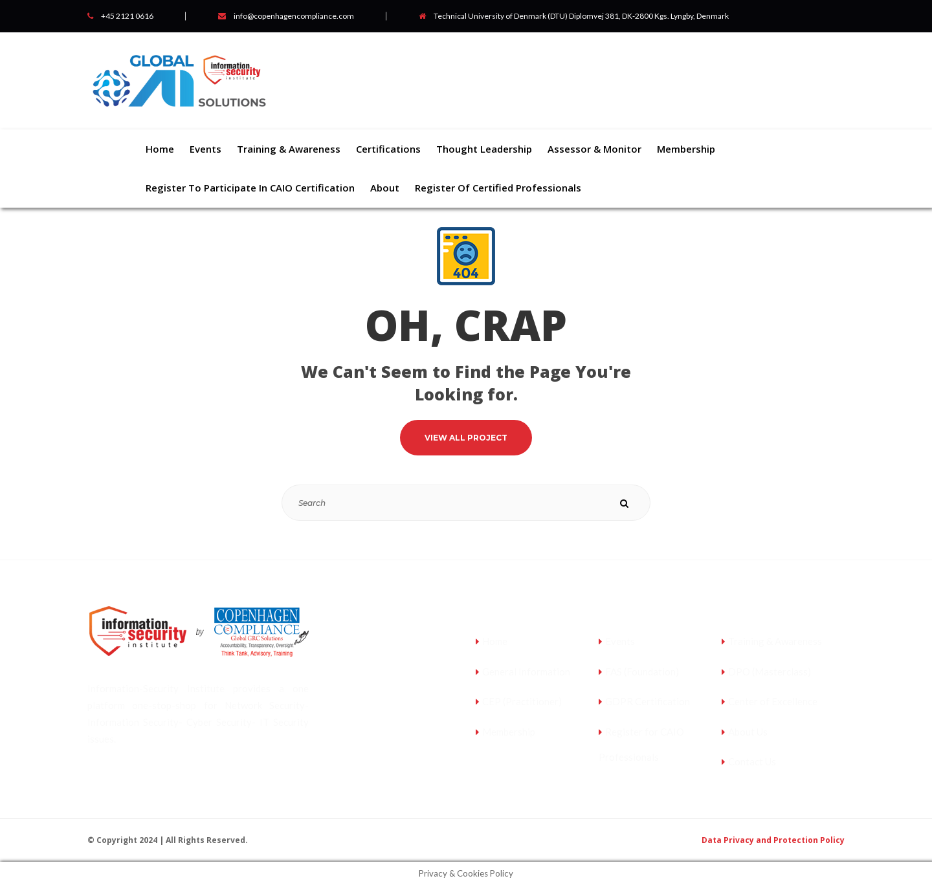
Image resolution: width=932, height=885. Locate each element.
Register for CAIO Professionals (641, 744)
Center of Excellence (772, 701)
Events (620, 641)
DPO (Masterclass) (769, 671)
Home (494, 641)
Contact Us (752, 761)
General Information (526, 671)
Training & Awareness (775, 641)
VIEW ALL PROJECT (466, 437)
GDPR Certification (647, 701)
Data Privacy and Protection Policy (773, 840)
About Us (748, 732)
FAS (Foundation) (642, 671)
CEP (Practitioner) (522, 701)
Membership (508, 732)
